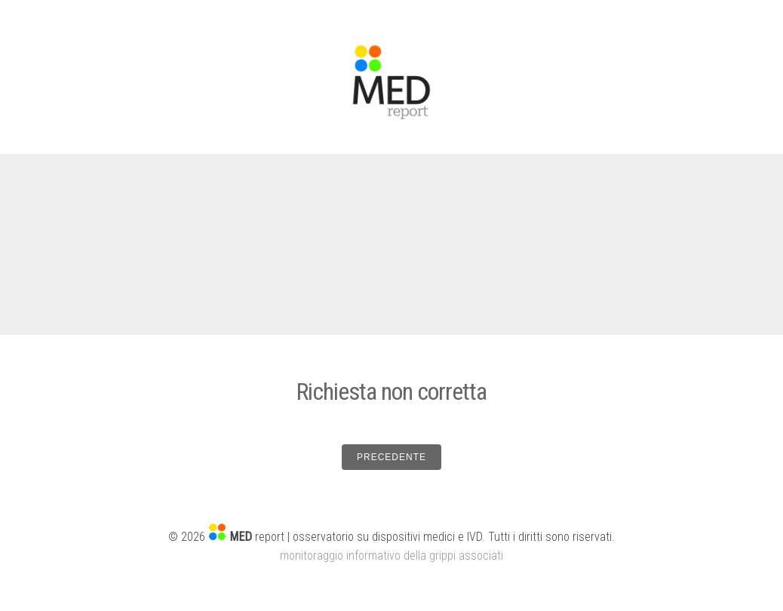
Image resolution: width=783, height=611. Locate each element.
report (256, 537)
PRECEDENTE (391, 457)
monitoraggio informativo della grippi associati (391, 555)
